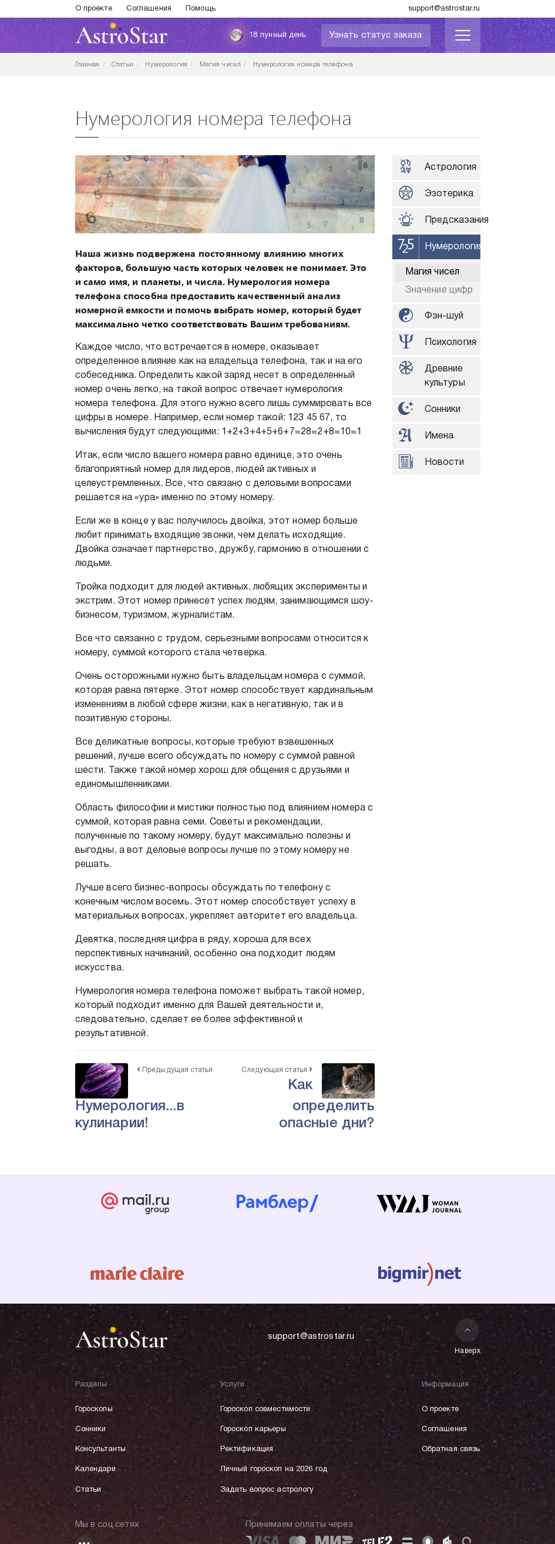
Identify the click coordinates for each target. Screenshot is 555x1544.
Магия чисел (432, 272)
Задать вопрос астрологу (267, 1489)
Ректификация (247, 1449)
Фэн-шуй (444, 316)
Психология (451, 343)
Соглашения (148, 8)
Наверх (467, 1336)
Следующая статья (277, 1070)
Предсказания (452, 220)
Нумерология (452, 247)
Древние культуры (445, 376)
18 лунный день (268, 35)
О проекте (93, 8)
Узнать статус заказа (375, 35)
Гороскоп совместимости (265, 1409)
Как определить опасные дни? (327, 1104)
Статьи (88, 1489)
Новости (445, 462)
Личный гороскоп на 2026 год (274, 1469)
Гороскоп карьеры (253, 1429)
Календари (95, 1469)
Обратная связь (451, 1449)
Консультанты (100, 1449)
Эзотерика (449, 194)
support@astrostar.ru (444, 8)
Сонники (443, 410)
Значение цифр (439, 290)
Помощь (201, 8)
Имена (439, 436)
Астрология (451, 167)
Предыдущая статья (175, 1070)
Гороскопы (94, 1409)
